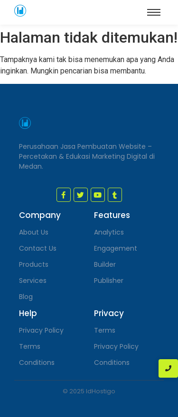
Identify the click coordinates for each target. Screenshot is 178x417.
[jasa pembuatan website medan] (20, 11)
